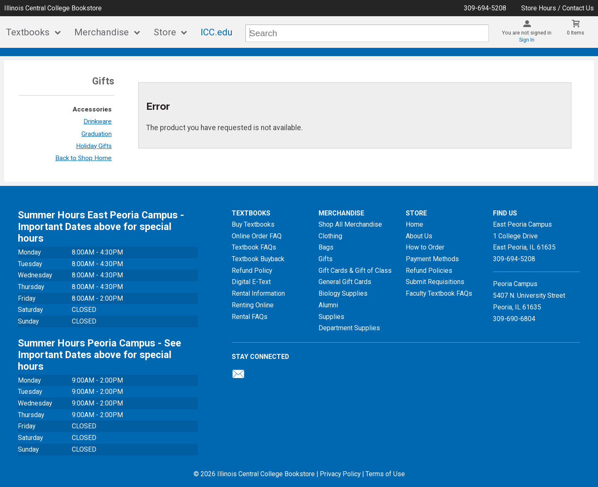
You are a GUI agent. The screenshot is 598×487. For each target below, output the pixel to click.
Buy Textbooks (253, 224)
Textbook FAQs (254, 247)
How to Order (425, 247)
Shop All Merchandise (350, 224)
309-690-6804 (514, 319)
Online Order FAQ (257, 236)
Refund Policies (429, 270)
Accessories (92, 109)
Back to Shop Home (83, 158)
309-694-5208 (485, 8)
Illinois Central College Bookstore (53, 8)
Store (165, 32)
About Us (419, 236)
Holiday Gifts (94, 146)
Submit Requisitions (435, 282)
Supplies (331, 317)
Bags (326, 247)
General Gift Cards (345, 282)
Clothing (330, 236)
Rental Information (258, 293)
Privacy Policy (340, 474)
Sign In (526, 40)
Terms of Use (385, 474)
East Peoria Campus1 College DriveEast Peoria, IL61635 (524, 235)
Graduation (96, 134)
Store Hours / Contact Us (557, 8)
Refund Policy (252, 270)
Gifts (326, 259)
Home (414, 224)
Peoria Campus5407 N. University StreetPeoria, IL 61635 (529, 295)
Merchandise (101, 32)
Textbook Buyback (258, 259)
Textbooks (27, 32)
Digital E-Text (251, 282)
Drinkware (97, 121)
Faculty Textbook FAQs (439, 293)
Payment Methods (432, 259)
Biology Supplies (343, 293)
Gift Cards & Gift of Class (355, 270)
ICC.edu (217, 32)
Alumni (328, 305)
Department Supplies (349, 328)
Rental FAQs (249, 317)
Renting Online (253, 305)
